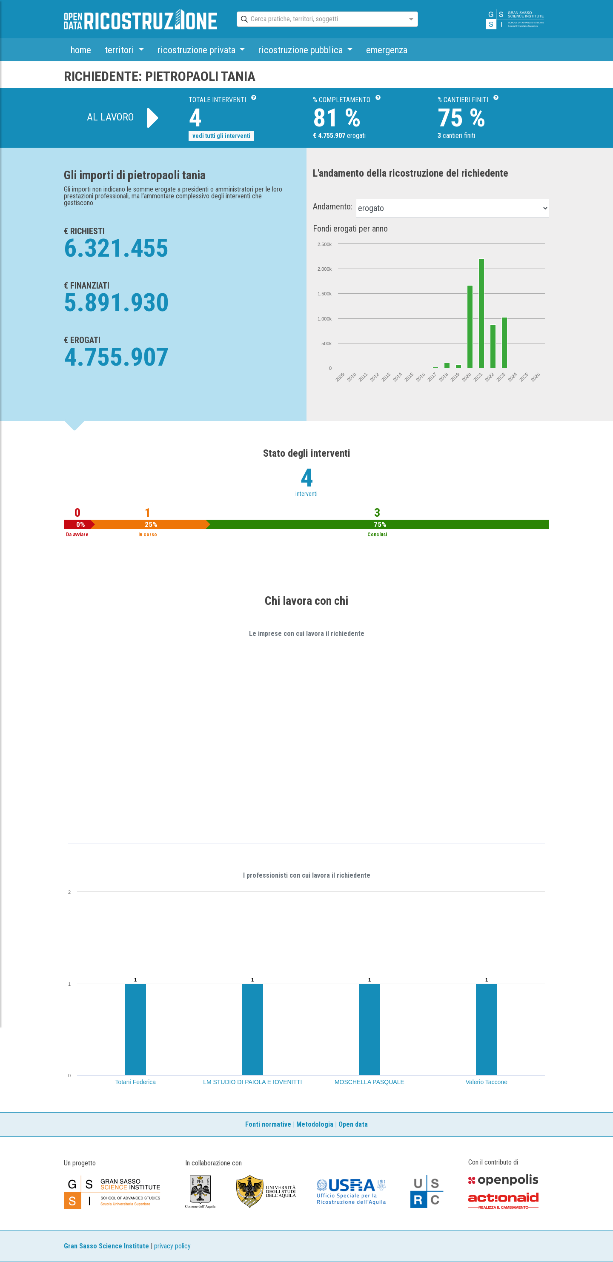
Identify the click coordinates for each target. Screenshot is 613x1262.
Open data (353, 1124)
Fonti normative (268, 1124)
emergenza (386, 49)
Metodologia (314, 1124)
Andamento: (332, 206)
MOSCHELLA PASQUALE (369, 1082)
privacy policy (172, 1246)
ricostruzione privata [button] (198, 49)
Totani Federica (135, 1082)
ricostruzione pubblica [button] (301, 49)
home (81, 49)
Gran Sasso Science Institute (106, 1246)
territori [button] (120, 49)
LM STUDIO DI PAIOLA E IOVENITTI (252, 1082)
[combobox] (319, 19)
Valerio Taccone (486, 1082)
